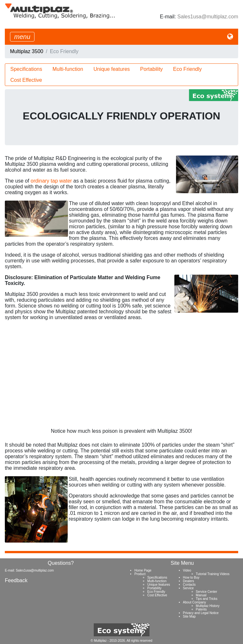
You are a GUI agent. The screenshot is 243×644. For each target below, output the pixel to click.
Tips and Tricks (207, 599)
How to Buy (191, 577)
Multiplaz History (207, 606)
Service (188, 588)
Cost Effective (26, 80)
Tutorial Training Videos (213, 574)
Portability (151, 69)
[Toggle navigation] (22, 37)
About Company (194, 602)
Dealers (188, 581)
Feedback (16, 580)
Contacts (189, 584)
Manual (201, 595)
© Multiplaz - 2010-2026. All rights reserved (121, 640)
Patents (201, 609)
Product (139, 574)
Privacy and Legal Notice (201, 613)
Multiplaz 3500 (26, 51)
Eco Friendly (187, 69)
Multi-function (68, 69)
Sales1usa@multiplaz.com (207, 16)
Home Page (142, 570)
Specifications (26, 69)
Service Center (206, 591)
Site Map (189, 616)
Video (187, 570)
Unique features (111, 69)
